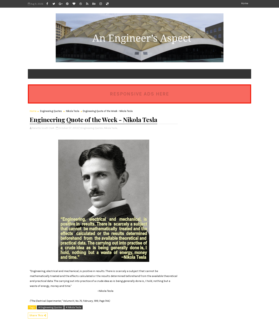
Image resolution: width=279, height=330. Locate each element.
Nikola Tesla (72, 111)
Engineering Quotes (51, 111)
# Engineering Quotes (50, 307)
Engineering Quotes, (92, 128)
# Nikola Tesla (73, 307)
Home (244, 3)
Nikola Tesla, (111, 128)
